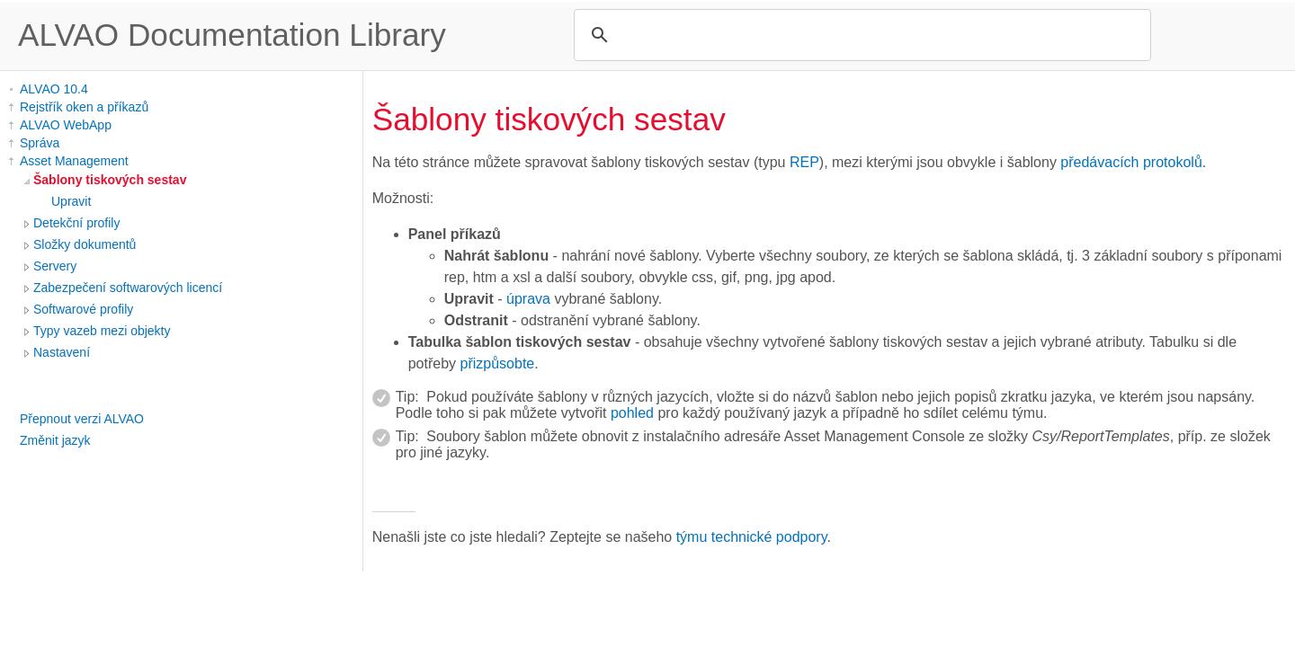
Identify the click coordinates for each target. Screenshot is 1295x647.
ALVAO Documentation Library (232, 34)
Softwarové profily (83, 309)
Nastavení (61, 352)
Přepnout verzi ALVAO (82, 419)
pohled (632, 413)
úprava (528, 298)
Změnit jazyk (55, 440)
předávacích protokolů (1130, 162)
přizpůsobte (497, 363)
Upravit (71, 201)
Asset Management (74, 161)
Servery (54, 266)
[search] (859, 35)
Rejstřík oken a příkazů (84, 107)
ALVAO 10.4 (54, 89)
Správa (39, 143)
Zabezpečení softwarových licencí (127, 287)
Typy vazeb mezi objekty (102, 331)
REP (804, 162)
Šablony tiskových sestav (109, 180)
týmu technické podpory (751, 537)
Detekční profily (76, 223)
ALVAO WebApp (66, 125)
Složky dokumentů (84, 244)
